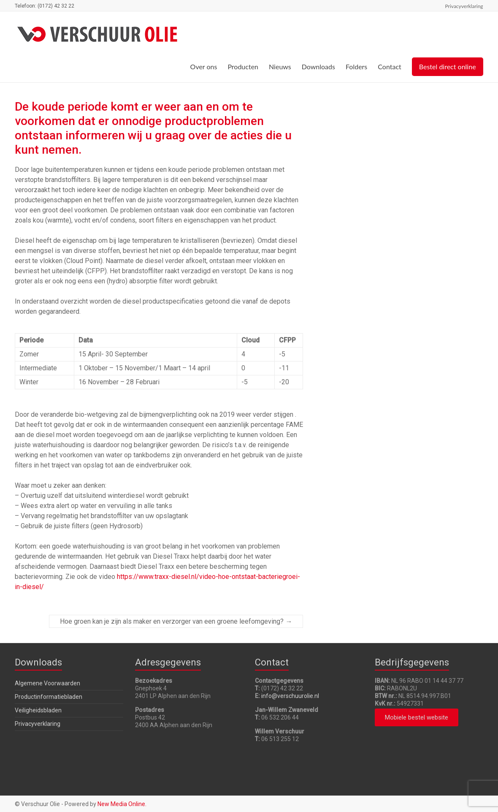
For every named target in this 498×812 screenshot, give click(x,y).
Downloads (318, 66)
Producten (242, 66)
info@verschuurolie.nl (290, 696)
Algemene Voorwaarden (47, 683)
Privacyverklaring (464, 6)
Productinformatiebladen (48, 696)
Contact (389, 66)
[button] (416, 717)
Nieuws (280, 66)
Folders (356, 66)
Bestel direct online (447, 66)
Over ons (203, 66)
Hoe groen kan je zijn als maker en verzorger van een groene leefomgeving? (176, 621)
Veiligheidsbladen (38, 710)
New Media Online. (121, 804)
